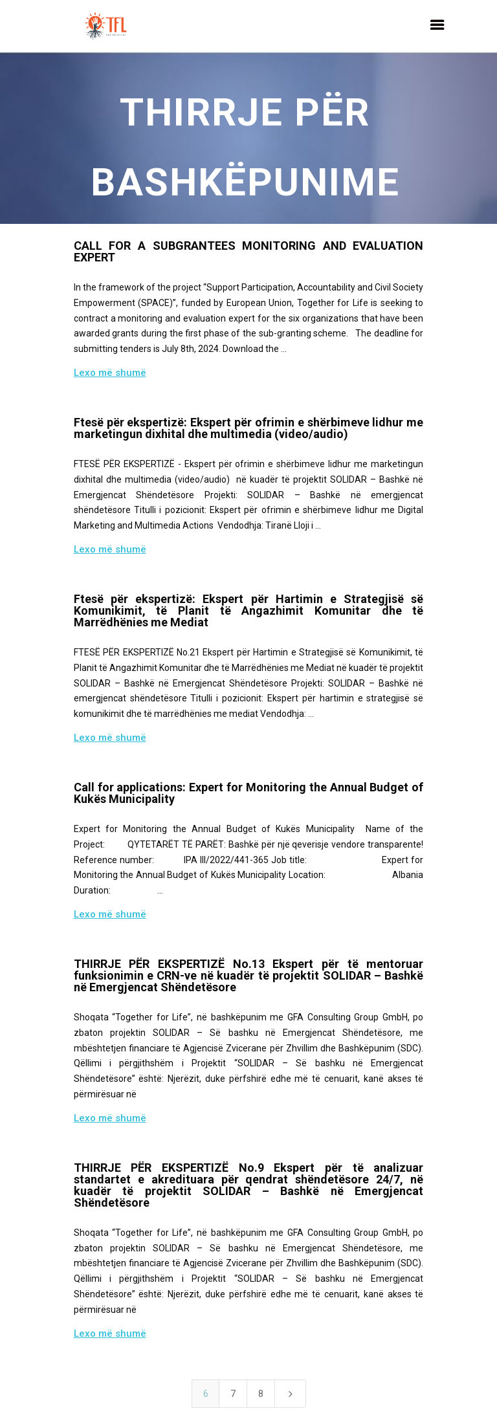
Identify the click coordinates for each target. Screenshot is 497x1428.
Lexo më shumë (110, 373)
